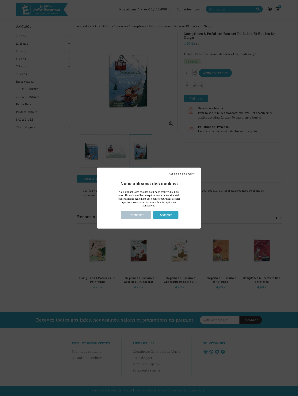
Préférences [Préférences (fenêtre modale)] (136, 215)
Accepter (166, 215)
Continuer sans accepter (182, 173)
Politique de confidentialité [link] (149, 221)
